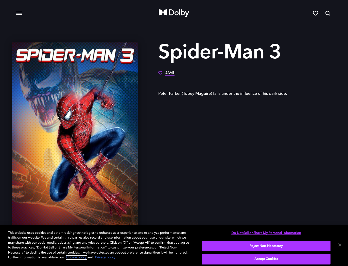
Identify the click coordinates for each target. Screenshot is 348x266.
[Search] (328, 13)
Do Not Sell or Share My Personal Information (266, 233)
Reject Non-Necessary (266, 246)
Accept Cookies (266, 259)
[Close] (339, 245)
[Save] (166, 75)
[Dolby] (174, 13)
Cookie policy (76, 257)
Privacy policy (105, 257)
